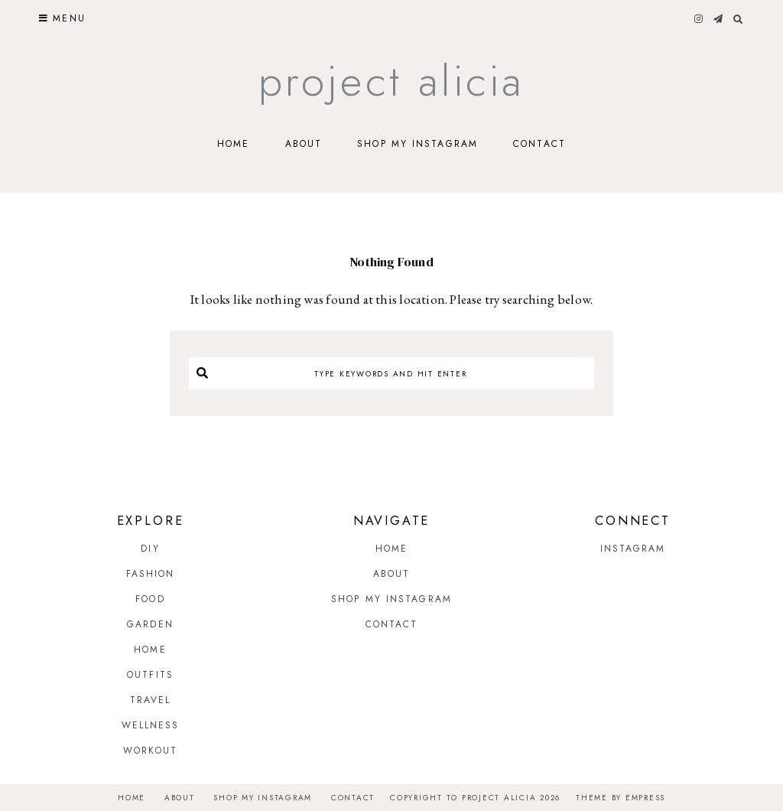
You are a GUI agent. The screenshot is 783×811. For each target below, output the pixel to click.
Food (149, 599)
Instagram (633, 548)
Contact (539, 144)
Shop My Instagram (417, 144)
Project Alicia (391, 81)
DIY (150, 548)
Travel (150, 700)
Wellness (151, 725)
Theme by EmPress (620, 797)
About (304, 144)
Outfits (150, 675)
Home (233, 144)
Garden (150, 624)
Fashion (150, 574)
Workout (150, 750)
